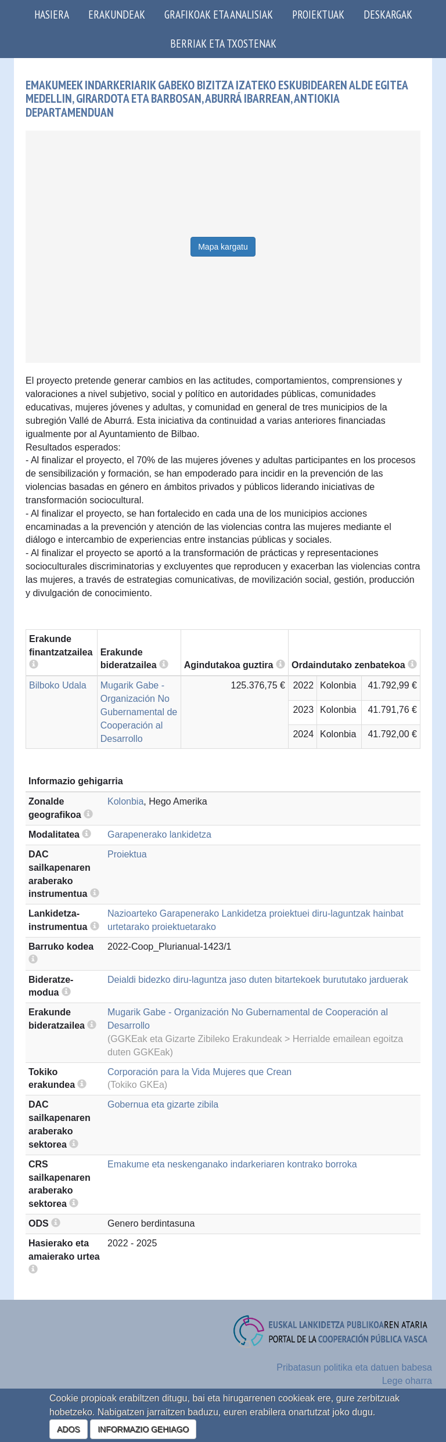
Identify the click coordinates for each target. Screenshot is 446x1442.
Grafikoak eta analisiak (218, 14)
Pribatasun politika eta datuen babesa (354, 1367)
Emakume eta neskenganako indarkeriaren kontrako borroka (232, 1164)
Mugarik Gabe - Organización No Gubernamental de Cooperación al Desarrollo (139, 711)
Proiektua (127, 854)
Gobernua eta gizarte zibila (162, 1104)
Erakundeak (116, 14)
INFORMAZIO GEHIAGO (143, 1429)
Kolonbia (125, 801)
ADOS (68, 1429)
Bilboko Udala (58, 685)
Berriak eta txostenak (223, 43)
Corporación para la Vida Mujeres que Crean (199, 1072)
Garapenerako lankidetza (159, 834)
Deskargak (388, 14)
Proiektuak (318, 14)
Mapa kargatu (223, 246)
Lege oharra (407, 1381)
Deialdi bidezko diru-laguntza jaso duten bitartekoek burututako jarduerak (257, 980)
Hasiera (51, 14)
